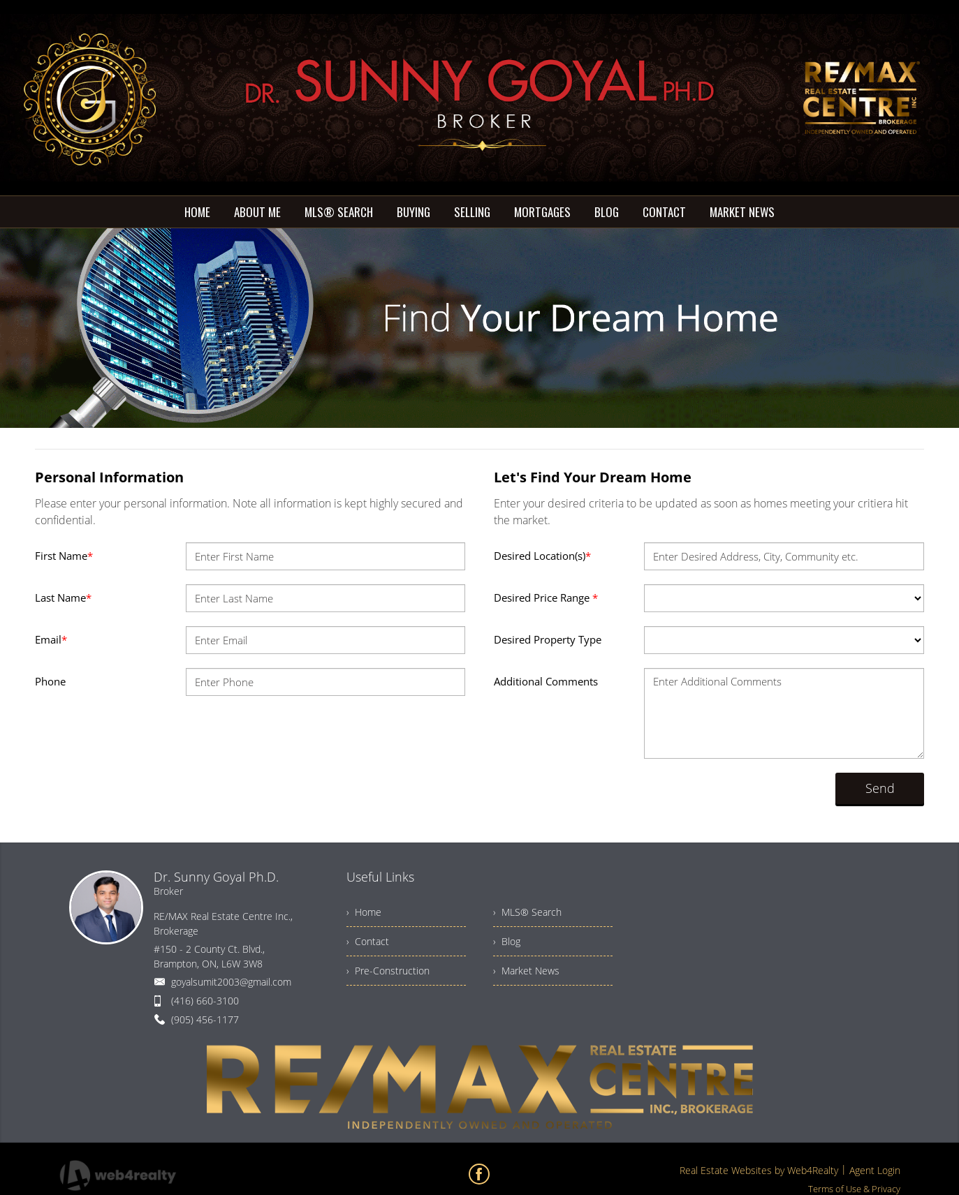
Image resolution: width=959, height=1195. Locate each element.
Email (51, 639)
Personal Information (109, 477)
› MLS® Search (527, 912)
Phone (50, 681)
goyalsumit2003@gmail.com (231, 981)
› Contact (367, 941)
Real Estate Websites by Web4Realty (759, 1170)
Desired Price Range (546, 597)
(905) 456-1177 (205, 1019)
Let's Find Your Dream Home (592, 477)
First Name (64, 556)
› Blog (506, 941)
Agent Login (874, 1170)
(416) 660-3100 (205, 1000)
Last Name (63, 597)
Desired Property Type (547, 639)
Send (880, 788)
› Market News (526, 970)
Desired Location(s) (542, 556)
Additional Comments (546, 681)
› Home (363, 912)
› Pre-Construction (388, 970)
